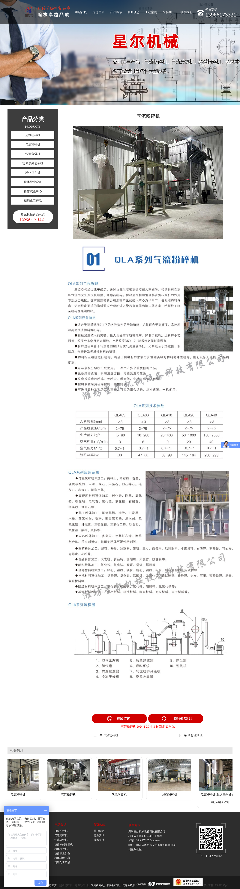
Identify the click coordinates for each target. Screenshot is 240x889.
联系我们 (186, 12)
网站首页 (81, 12)
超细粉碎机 (65, 885)
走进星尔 (98, 12)
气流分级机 (32, 153)
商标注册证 (195, 735)
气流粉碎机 (32, 144)
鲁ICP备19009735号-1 (216, 885)
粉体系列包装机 (32, 163)
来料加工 (169, 12)
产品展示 (116, 12)
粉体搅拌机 (32, 172)
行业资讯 (99, 835)
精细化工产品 (33, 200)
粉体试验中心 (33, 191)
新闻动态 (134, 12)
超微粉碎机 (32, 135)
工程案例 (151, 12)
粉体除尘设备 (33, 182)
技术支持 (99, 840)
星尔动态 (99, 831)
